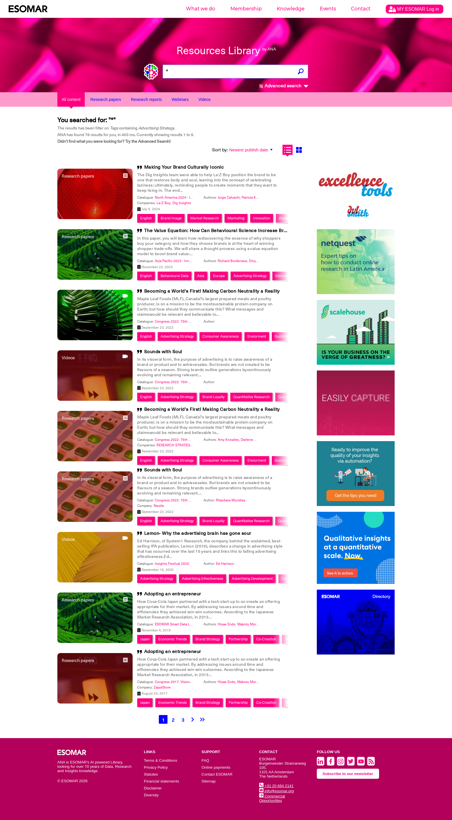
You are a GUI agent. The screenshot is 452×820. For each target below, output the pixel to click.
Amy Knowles (228, 439)
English (146, 218)
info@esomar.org (276, 791)
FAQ (205, 760)
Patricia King (251, 197)
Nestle (159, 505)
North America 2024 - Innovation (180, 197)
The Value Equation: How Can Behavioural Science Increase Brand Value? (226, 231)
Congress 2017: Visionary (175, 682)
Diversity (151, 795)
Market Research (204, 218)
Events (328, 9)
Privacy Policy (156, 767)
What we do (200, 9)
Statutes (151, 774)
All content (71, 99)
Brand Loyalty (213, 396)
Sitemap (208, 781)
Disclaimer (153, 788)
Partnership (238, 639)
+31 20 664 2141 (276, 786)
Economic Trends (172, 639)
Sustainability (285, 336)
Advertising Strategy (250, 275)
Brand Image (171, 218)
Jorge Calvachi (229, 197)
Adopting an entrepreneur (172, 594)
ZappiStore (162, 687)
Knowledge (290, 9)
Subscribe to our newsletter (348, 774)
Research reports (146, 99)
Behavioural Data (175, 275)
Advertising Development (252, 578)
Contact (360, 9)
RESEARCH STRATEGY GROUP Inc (183, 445)
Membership (246, 9)
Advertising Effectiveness (202, 578)
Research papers (105, 99)
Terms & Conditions (160, 760)
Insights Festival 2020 (172, 563)
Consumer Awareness (220, 336)
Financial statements (161, 781)
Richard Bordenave (232, 261)
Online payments (215, 767)
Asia (200, 275)
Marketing (235, 218)
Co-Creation (266, 639)
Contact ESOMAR (216, 774)
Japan (145, 639)
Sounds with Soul (163, 352)
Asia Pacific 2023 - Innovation (178, 261)
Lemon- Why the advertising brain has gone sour (197, 533)
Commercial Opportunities (272, 798)
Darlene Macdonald (256, 439)
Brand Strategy (207, 639)
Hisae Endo (227, 624)
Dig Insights (181, 203)
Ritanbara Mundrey (231, 500)
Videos (204, 99)
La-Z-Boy (164, 203)
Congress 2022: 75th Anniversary (181, 321)
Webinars (180, 99)
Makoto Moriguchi (251, 624)
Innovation (261, 218)
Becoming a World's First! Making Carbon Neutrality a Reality (212, 291)
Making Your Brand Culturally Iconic (184, 167)
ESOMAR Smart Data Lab (174, 624)
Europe (219, 275)
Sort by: (220, 150)
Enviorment (256, 336)
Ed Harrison (225, 563)
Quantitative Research (251, 396)
